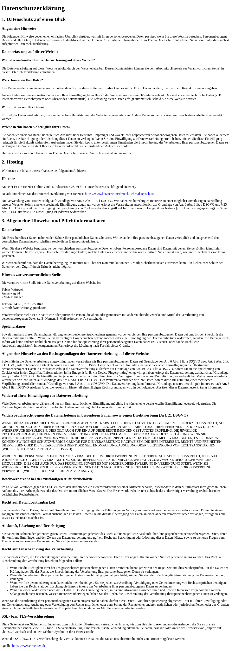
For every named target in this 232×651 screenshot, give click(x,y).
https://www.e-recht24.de (29, 645)
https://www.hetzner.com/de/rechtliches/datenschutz (119, 193)
